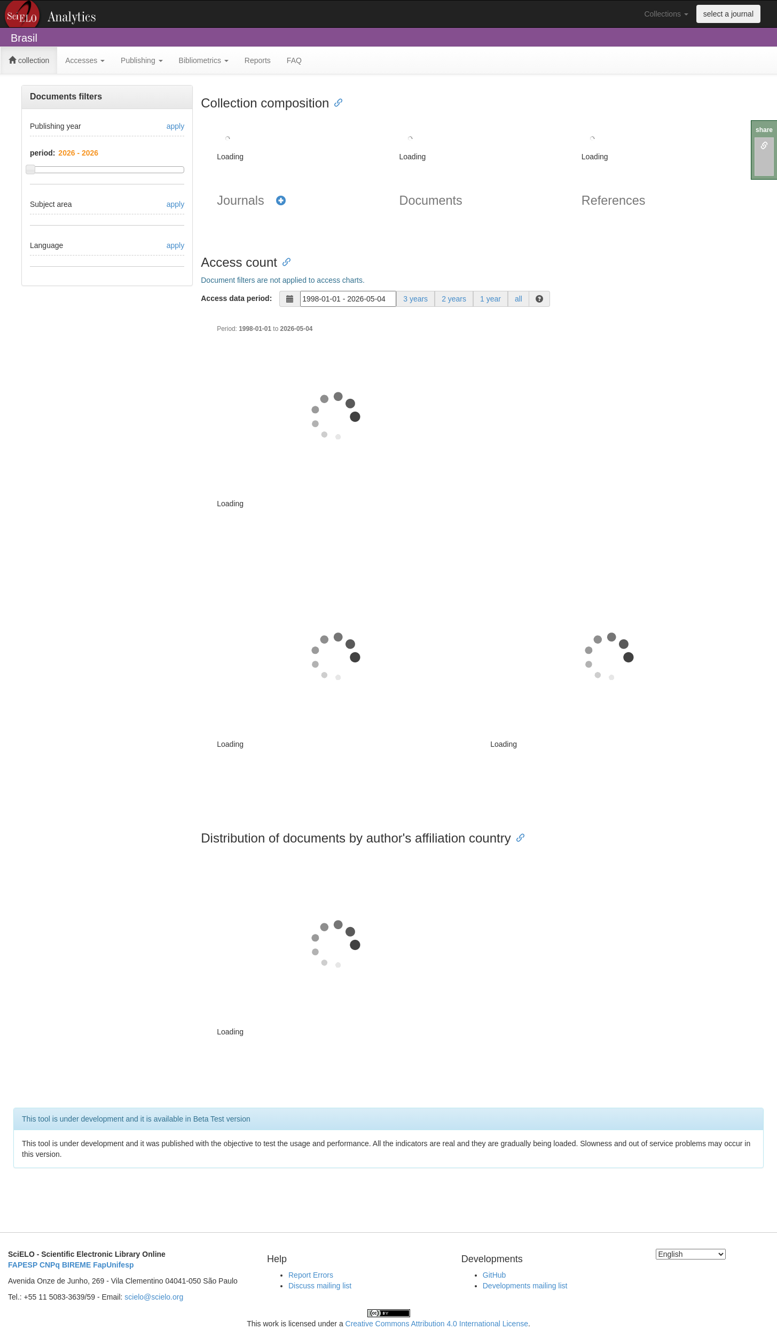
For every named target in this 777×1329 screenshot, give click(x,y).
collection (29, 60)
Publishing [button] (142, 60)
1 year (490, 299)
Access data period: (236, 298)
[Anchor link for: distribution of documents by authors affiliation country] (517, 837)
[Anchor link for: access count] (283, 261)
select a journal (728, 14)
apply (175, 126)
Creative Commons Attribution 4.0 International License (437, 1323)
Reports (258, 60)
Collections (666, 14)
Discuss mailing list (319, 1285)
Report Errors (310, 1275)
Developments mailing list (525, 1285)
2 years (454, 299)
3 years (415, 299)
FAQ (294, 60)
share (764, 130)
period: (42, 153)
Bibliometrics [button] (204, 60)
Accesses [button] (85, 60)
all (518, 299)
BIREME (76, 1265)
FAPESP (22, 1265)
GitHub (494, 1275)
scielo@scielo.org (153, 1297)
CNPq (50, 1265)
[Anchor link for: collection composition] (335, 102)
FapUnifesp (113, 1265)
